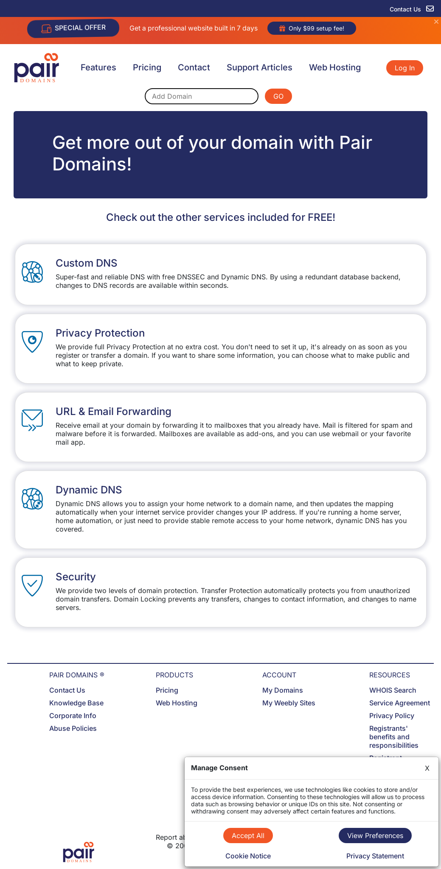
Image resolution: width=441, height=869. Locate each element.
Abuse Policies (73, 728)
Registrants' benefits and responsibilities (394, 736)
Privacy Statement (375, 856)
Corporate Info (72, 715)
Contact (194, 67)
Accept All (248, 835)
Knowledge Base (76, 703)
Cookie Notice (248, 856)
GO (278, 96)
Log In (405, 68)
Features (98, 67)
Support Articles (259, 67)
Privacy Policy (391, 715)
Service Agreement (399, 703)
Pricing (147, 67)
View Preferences (375, 835)
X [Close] (427, 768)
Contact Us (67, 690)
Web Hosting (335, 67)
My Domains (282, 690)
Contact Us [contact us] (412, 9)
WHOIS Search (392, 690)
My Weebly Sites (288, 703)
